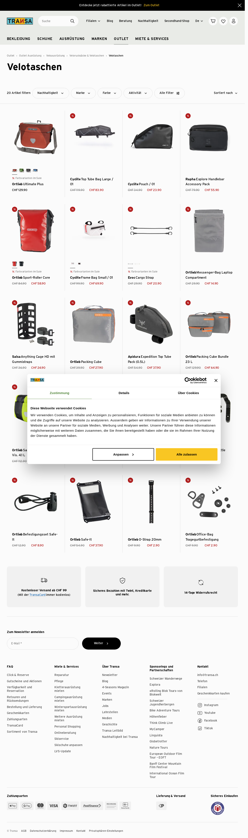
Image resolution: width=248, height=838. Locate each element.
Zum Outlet (151, 5)
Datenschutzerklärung (43, 831)
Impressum (66, 831)
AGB (23, 831)
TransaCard (37, 594)
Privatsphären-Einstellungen (106, 831)
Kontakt (81, 831)
